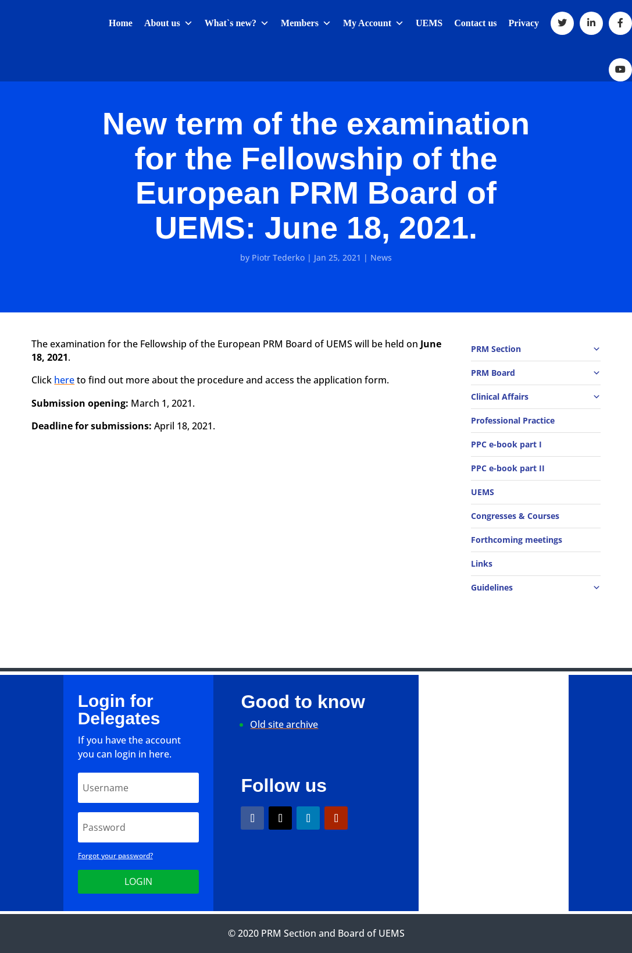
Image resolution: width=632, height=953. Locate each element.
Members (306, 23)
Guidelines (536, 587)
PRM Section (536, 349)
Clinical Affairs (536, 396)
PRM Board (536, 373)
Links (481, 563)
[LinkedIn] (591, 23)
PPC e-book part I (506, 444)
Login (138, 881)
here (64, 380)
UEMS (429, 23)
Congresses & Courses (515, 515)
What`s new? (237, 23)
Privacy (524, 23)
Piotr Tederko (278, 257)
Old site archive (284, 724)
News (381, 257)
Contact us (475, 23)
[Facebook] (620, 23)
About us (168, 23)
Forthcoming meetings (516, 539)
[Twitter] (562, 23)
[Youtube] (620, 69)
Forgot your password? (115, 855)
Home (121, 23)
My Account (373, 23)
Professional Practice (513, 420)
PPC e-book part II (508, 468)
